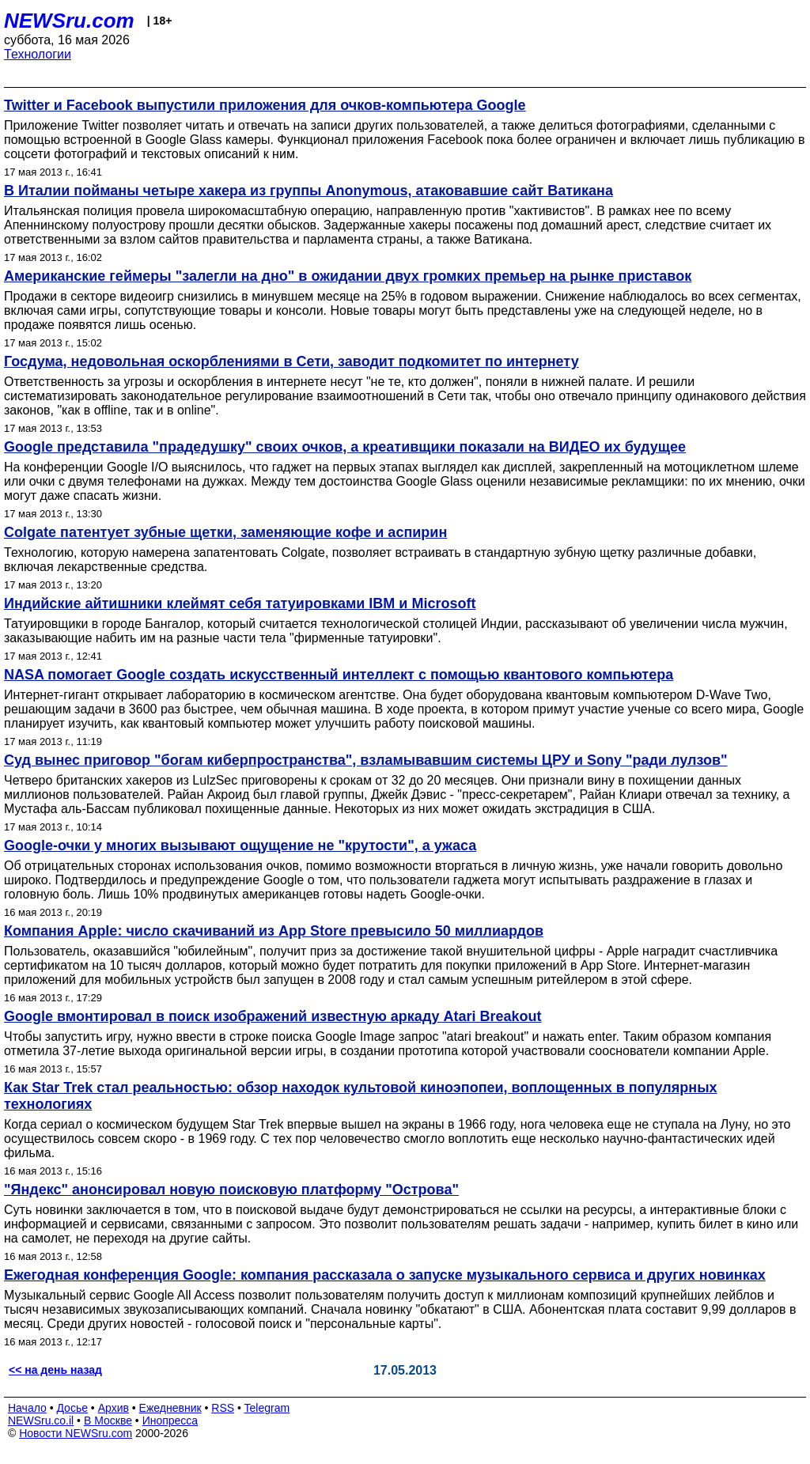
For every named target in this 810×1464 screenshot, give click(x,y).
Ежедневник (170, 1408)
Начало (27, 1408)
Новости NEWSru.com (75, 1433)
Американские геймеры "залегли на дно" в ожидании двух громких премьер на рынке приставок (347, 276)
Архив (113, 1408)
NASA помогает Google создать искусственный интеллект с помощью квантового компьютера (338, 675)
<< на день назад (55, 1370)
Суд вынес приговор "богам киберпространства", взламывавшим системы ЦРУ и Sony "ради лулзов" (366, 760)
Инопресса (170, 1420)
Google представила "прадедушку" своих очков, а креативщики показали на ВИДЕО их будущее (345, 447)
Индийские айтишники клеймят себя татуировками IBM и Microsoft (239, 603)
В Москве (108, 1420)
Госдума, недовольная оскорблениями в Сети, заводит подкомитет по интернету (291, 361)
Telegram (267, 1408)
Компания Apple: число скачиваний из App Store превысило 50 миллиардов (273, 931)
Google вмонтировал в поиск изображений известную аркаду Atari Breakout (273, 1016)
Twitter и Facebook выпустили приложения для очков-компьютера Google (265, 105)
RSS (222, 1408)
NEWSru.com (69, 20)
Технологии (37, 54)
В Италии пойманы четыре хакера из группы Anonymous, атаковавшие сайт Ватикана (308, 191)
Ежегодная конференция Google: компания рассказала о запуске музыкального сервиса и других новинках (385, 1275)
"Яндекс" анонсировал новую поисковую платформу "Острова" (231, 1189)
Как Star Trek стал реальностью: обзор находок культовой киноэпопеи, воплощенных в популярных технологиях (360, 1096)
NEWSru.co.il (41, 1420)
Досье (72, 1408)
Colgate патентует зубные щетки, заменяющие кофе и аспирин (225, 532)
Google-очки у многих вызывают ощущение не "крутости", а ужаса (240, 845)
